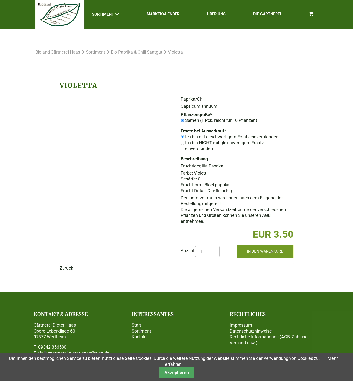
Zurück (66, 268)
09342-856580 (52, 347)
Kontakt (139, 336)
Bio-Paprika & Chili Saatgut (136, 52)
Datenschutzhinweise (251, 330)
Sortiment (95, 52)
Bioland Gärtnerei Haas (57, 52)
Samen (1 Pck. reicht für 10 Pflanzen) (221, 120)
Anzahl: (188, 250)
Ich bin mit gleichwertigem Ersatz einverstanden (231, 136)
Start (136, 325)
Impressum (241, 325)
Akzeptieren (176, 372)
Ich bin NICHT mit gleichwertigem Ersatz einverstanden (224, 145)
